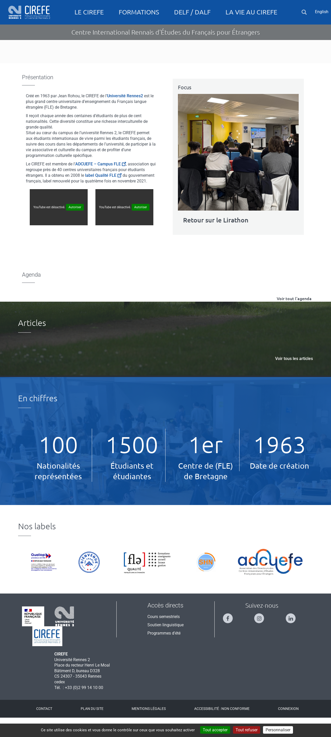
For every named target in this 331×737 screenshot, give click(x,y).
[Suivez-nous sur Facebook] (230, 635)
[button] (304, 12)
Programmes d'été (163, 652)
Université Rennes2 (125, 115)
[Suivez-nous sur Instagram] (261, 635)
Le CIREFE (89, 12)
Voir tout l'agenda (294, 317)
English (321, 11)
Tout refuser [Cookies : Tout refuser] (247, 729)
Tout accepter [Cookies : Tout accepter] (215, 729)
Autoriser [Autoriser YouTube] (75, 226)
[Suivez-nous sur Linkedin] (293, 635)
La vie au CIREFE (251, 12)
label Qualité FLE (103, 194)
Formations (139, 12)
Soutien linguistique (165, 644)
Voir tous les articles (294, 377)
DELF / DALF (192, 12)
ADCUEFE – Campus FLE (100, 183)
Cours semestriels (163, 635)
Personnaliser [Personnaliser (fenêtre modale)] (278, 729)
